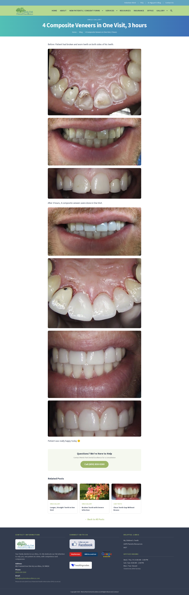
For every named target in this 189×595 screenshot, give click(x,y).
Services (110, 10)
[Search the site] (171, 10)
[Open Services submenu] (117, 10)
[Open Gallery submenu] (167, 10)
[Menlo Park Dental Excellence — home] (24, 11)
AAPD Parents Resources (133, 544)
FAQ (141, 3)
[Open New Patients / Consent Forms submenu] (102, 10)
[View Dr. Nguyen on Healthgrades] (81, 565)
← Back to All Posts (94, 519)
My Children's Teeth (131, 540)
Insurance (139, 10)
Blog (81, 32)
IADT (125, 547)
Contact (116, 592)
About (63, 10)
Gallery (161, 10)
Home (54, 10)
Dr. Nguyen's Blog (154, 3)
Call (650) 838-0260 (94, 464)
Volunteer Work (130, 3)
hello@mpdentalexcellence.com (27, 578)
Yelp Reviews (75, 554)
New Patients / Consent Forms (85, 10)
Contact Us (169, 3)
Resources (125, 10)
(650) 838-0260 (20, 572)
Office (150, 10)
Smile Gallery (94, 20)
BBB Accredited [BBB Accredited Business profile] (90, 554)
